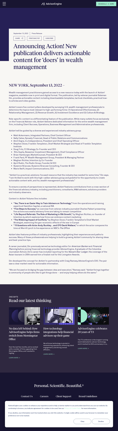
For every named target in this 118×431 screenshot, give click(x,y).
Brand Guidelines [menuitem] (88, 396)
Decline (101, 421)
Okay (82, 421)
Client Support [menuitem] (63, 396)
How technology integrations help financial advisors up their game (58, 332)
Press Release (37, 33)
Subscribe (49, 38)
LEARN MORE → (14, 358)
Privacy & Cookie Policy (72, 408)
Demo (106, 4)
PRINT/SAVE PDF (34, 38)
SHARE (19, 38)
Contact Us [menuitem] (27, 396)
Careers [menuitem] (44, 396)
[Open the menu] (4, 4)
